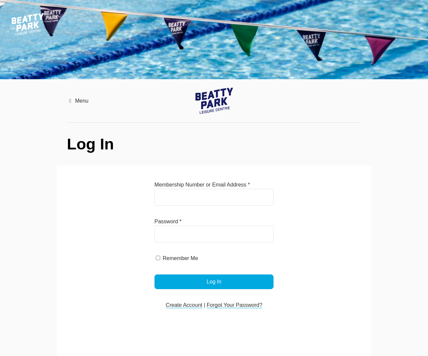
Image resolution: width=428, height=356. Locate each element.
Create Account (184, 305)
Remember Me (180, 258)
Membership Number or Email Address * (202, 185)
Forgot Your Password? (234, 305)
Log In (214, 281)
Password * (168, 221)
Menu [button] (77, 101)
